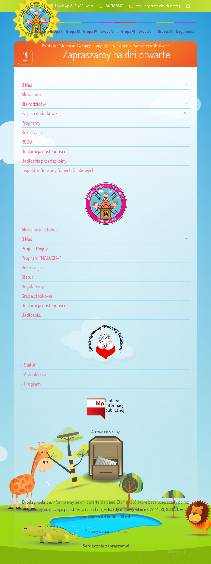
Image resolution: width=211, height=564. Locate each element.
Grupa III (73, 31)
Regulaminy (32, 286)
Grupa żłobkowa (36, 296)
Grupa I (41, 31)
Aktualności (32, 94)
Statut (27, 277)
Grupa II (56, 31)
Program (32, 383)
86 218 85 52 (114, 6)
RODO (26, 142)
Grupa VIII (146, 31)
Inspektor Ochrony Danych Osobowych (58, 170)
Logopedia (185, 31)
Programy (30, 123)
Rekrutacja (31, 132)
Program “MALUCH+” (41, 258)
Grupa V (106, 31)
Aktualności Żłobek (39, 229)
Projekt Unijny (34, 248)
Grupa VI (128, 31)
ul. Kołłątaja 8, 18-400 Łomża (73, 6)
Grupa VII (165, 31)
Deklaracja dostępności (43, 151)
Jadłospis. (31, 315)
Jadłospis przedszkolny (44, 161)
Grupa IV (90, 31)
